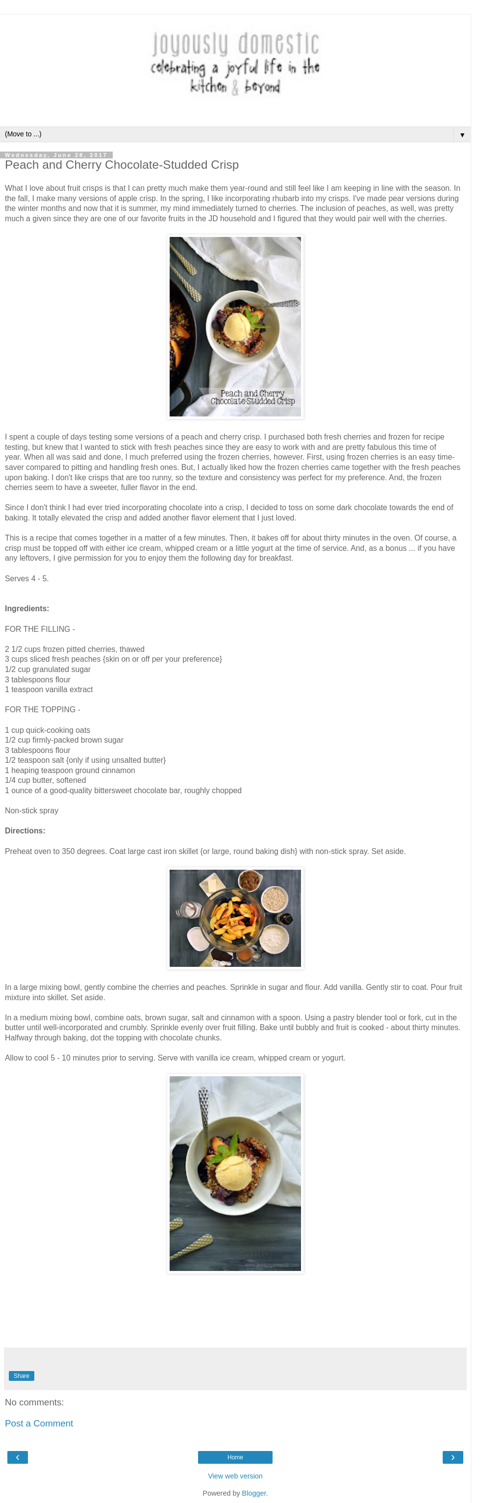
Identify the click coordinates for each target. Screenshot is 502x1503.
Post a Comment (39, 1423)
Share (21, 1376)
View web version (235, 1476)
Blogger (254, 1493)
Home (235, 1457)
